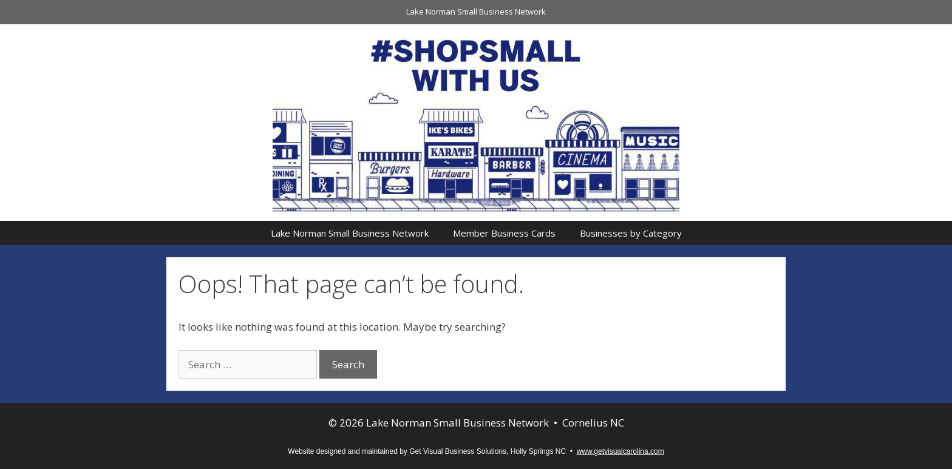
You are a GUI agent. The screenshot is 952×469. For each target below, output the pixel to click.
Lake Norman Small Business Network (476, 11)
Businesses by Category (631, 233)
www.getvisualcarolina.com (620, 451)
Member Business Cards (504, 233)
